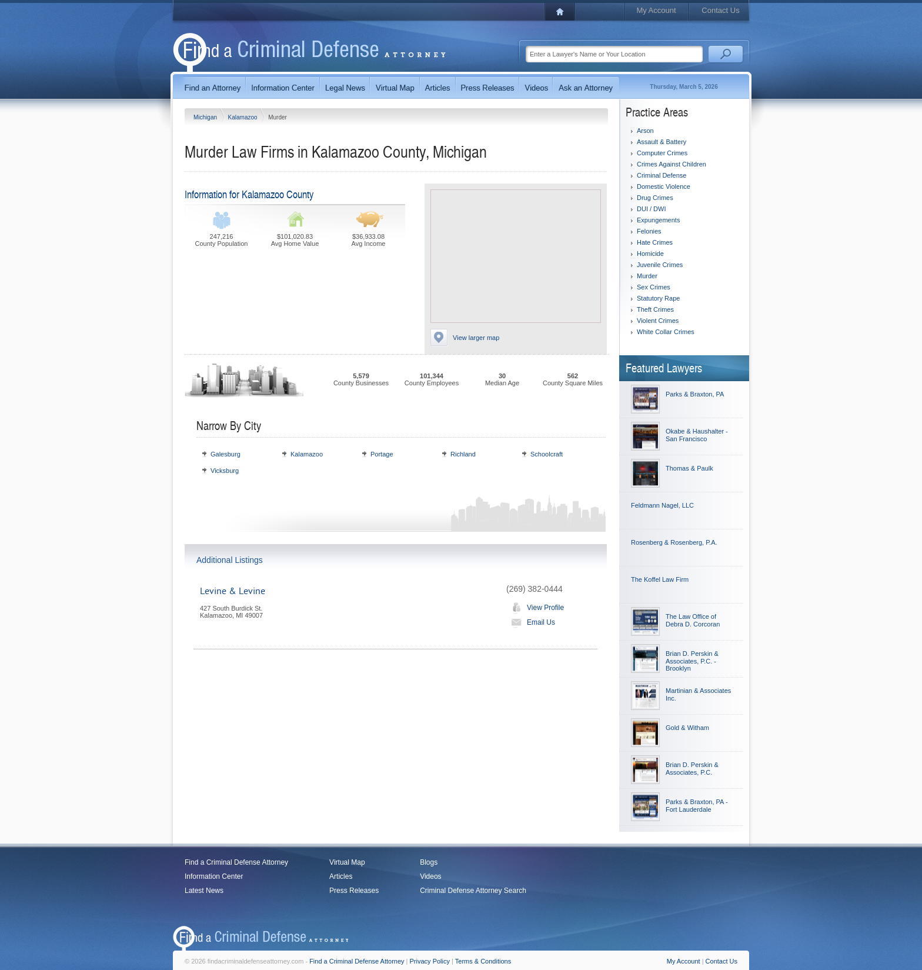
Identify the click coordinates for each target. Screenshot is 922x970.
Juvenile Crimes (660, 264)
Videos (430, 876)
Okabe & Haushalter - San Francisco (697, 435)
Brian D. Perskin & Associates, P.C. (692, 768)
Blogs (428, 862)
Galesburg (225, 454)
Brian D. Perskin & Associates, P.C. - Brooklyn (692, 661)
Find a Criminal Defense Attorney (236, 862)
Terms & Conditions (483, 961)
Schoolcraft (546, 454)
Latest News (204, 890)
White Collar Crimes (665, 331)
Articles (340, 876)
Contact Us (720, 10)
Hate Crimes (655, 242)
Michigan (206, 117)
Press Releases (354, 890)
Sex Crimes (653, 287)
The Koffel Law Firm (660, 579)
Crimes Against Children (671, 164)
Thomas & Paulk (689, 468)
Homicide (650, 253)
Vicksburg (225, 470)
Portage (381, 454)
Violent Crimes (658, 320)
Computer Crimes (662, 152)
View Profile (535, 608)
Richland (463, 454)
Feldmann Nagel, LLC (662, 505)
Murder (647, 275)
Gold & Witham (687, 727)
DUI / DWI (651, 208)
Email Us (530, 622)
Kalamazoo (243, 117)
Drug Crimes (655, 197)
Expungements (658, 220)
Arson (645, 130)
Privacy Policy (430, 961)
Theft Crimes (655, 309)
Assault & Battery (661, 141)
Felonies (649, 231)
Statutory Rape (658, 298)
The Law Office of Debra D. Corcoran (693, 620)
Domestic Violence (663, 186)
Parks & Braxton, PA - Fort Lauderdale (697, 805)
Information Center (214, 876)
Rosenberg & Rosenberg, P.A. (674, 542)
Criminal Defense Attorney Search (473, 890)
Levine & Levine (232, 591)
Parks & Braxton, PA (695, 394)
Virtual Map (347, 862)
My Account (656, 10)
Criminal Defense (661, 175)
